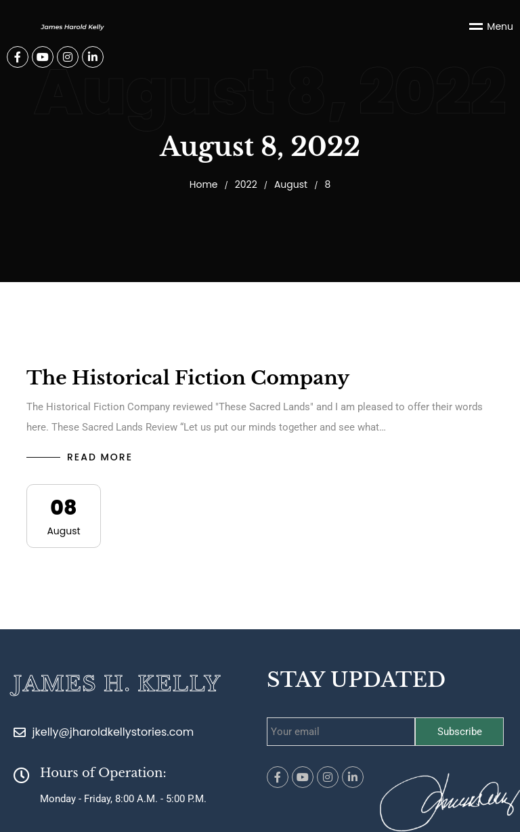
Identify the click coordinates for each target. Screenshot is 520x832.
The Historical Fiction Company (187, 378)
